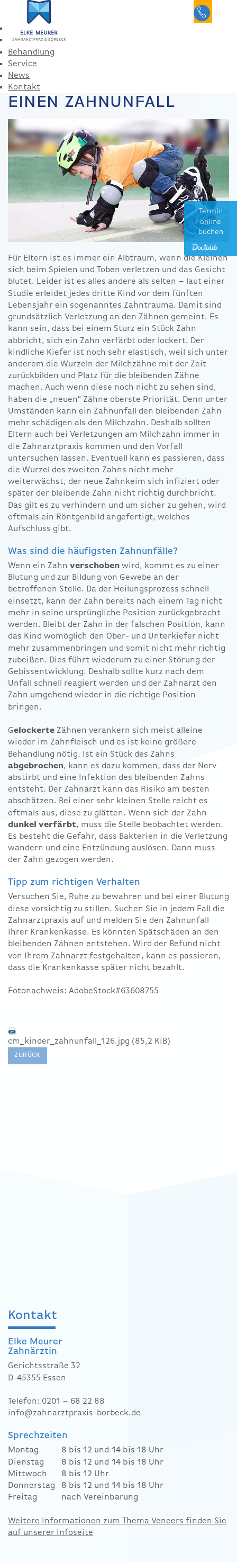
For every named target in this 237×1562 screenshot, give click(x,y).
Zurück (27, 1055)
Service (22, 64)
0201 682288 (203, 11)
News (19, 75)
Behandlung (31, 52)
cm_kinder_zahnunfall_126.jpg (89, 1041)
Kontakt (24, 87)
